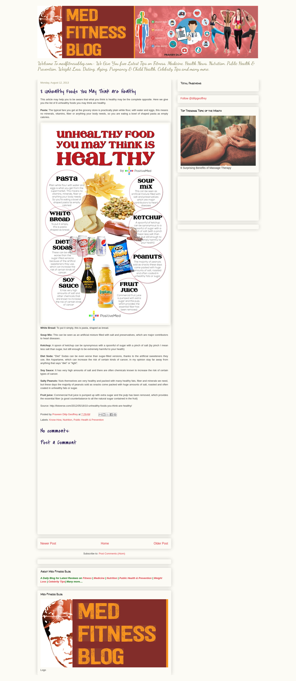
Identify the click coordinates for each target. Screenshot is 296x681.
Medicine (99, 578)
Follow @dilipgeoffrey (194, 98)
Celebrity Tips (56, 581)
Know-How (55, 419)
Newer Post (48, 543)
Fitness (87, 578)
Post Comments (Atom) (112, 553)
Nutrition (67, 419)
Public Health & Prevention (89, 419)
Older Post (161, 543)
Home (105, 543)
